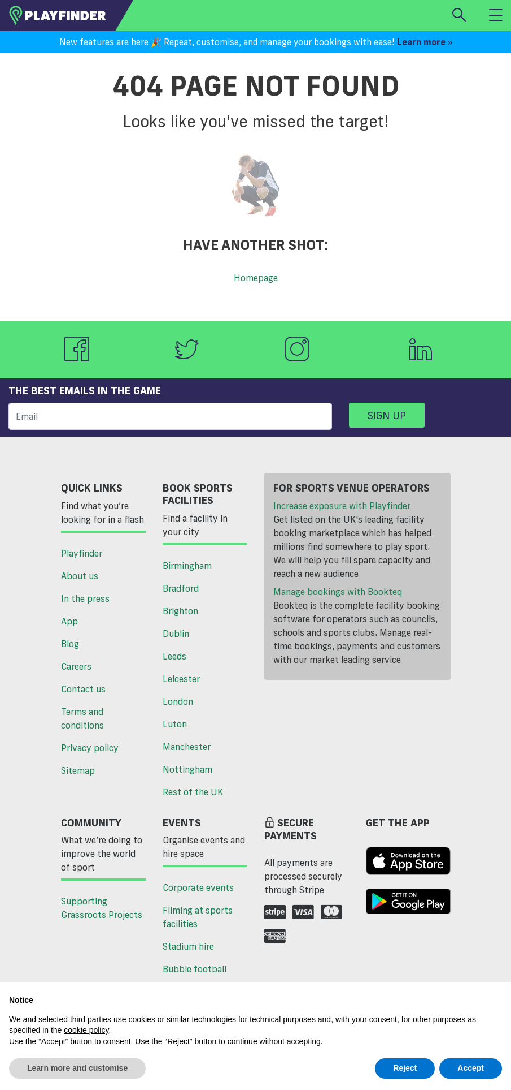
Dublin (176, 633)
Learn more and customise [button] (77, 1067)
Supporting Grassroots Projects (101, 907)
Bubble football (194, 969)
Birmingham (187, 565)
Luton (175, 724)
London (178, 701)
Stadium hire (188, 946)
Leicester (181, 678)
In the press (85, 598)
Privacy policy (90, 747)
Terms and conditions (82, 718)
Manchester (187, 746)
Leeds (174, 656)
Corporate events (198, 887)
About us (79, 575)
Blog (70, 643)
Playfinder (81, 553)
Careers (76, 666)
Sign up (387, 415)
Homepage (256, 277)
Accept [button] (470, 1067)
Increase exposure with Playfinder (341, 505)
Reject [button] (405, 1067)
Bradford (181, 588)
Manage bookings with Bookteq (337, 591)
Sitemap (78, 770)
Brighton (180, 611)
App (69, 621)
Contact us (83, 689)
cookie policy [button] (86, 1030)
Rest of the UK (193, 792)
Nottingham (187, 769)
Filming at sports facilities (198, 916)
